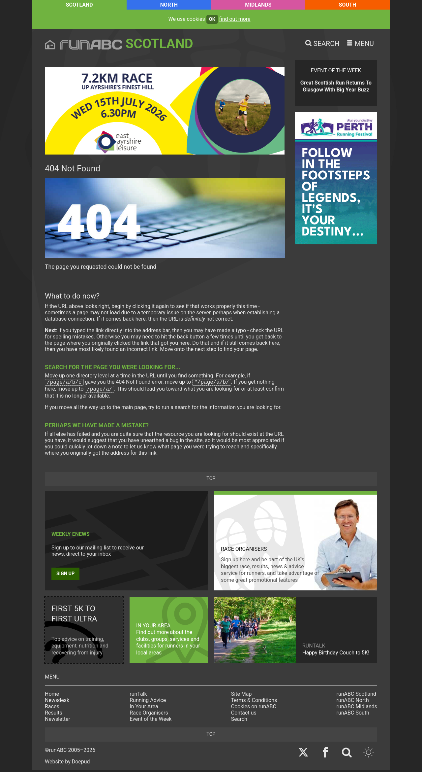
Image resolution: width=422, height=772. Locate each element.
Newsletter (57, 721)
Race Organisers (149, 715)
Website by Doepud (67, 763)
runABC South (353, 715)
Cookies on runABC (253, 708)
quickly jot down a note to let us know (113, 448)
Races (52, 708)
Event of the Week (150, 721)
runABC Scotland (357, 696)
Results (53, 715)
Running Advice (148, 702)
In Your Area (144, 708)
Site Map (241, 696)
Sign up (65, 576)
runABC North (353, 702)
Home (52, 696)
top (210, 480)
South (347, 5)
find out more (235, 19)
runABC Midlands (357, 708)
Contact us (243, 715)
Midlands (258, 5)
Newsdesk (57, 702)
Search (239, 721)
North (169, 5)
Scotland (79, 5)
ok (212, 19)
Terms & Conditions (254, 702)
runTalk (138, 696)
